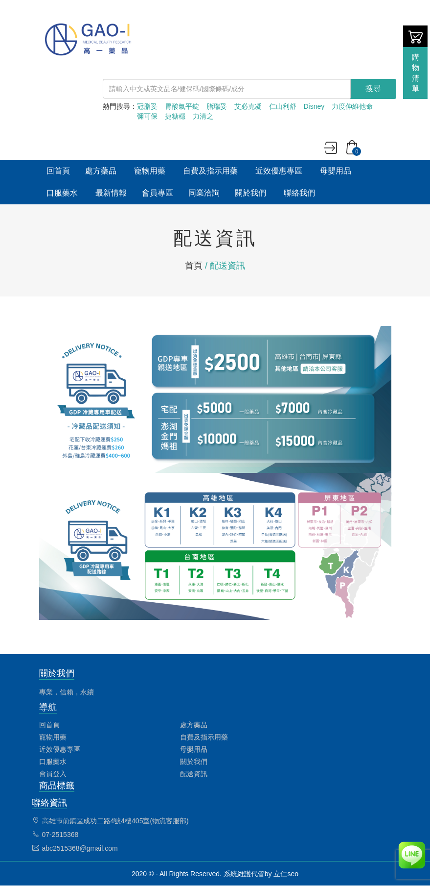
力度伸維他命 (352, 106)
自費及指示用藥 (210, 171)
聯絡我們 (299, 193)
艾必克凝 (248, 106)
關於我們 (250, 193)
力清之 (203, 116)
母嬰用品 (335, 171)
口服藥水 (62, 193)
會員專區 (157, 193)
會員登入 (53, 774)
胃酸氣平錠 (182, 106)
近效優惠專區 (278, 171)
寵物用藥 (149, 171)
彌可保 (147, 116)
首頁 (194, 266)
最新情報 (111, 193)
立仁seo (285, 874)
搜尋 (373, 88)
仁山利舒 (282, 106)
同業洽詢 (204, 193)
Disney (314, 106)
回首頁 (58, 171)
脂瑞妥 (216, 106)
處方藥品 (100, 171)
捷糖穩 (175, 116)
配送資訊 (193, 774)
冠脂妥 (147, 106)
